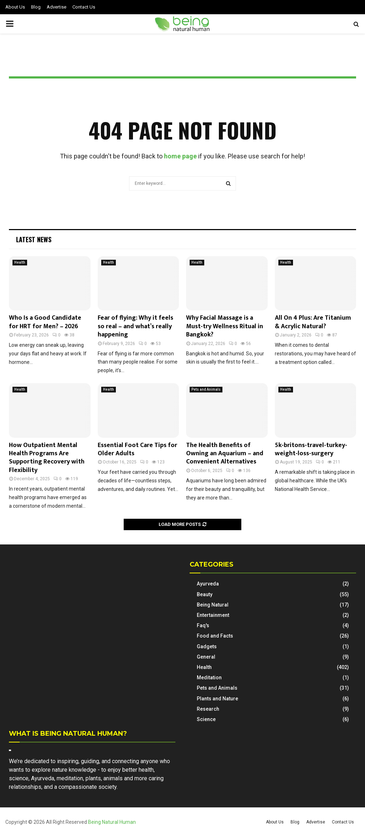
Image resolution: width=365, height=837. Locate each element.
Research (208, 709)
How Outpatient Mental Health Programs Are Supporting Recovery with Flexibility (46, 458)
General (206, 657)
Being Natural (212, 605)
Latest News (33, 239)
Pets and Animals (206, 389)
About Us (15, 7)
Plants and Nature (217, 698)
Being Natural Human (112, 822)
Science (206, 719)
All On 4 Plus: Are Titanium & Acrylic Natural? (313, 322)
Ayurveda (208, 584)
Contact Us (83, 7)
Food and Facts (215, 636)
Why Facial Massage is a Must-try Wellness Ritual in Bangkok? (224, 326)
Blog (36, 7)
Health (19, 262)
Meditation (209, 677)
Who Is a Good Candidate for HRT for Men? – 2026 (45, 322)
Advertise (56, 7)
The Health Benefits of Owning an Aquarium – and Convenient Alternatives (224, 453)
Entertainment (213, 615)
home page (180, 156)
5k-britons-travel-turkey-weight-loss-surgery (311, 449)
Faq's (203, 625)
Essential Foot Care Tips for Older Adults (137, 449)
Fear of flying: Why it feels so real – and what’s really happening (135, 326)
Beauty (204, 594)
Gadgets (207, 646)
